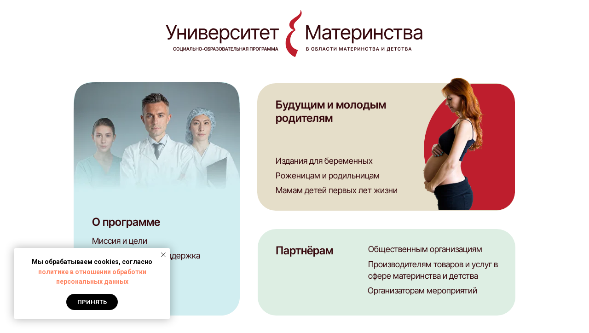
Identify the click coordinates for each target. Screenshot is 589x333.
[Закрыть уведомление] (163, 254)
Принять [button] (92, 302)
